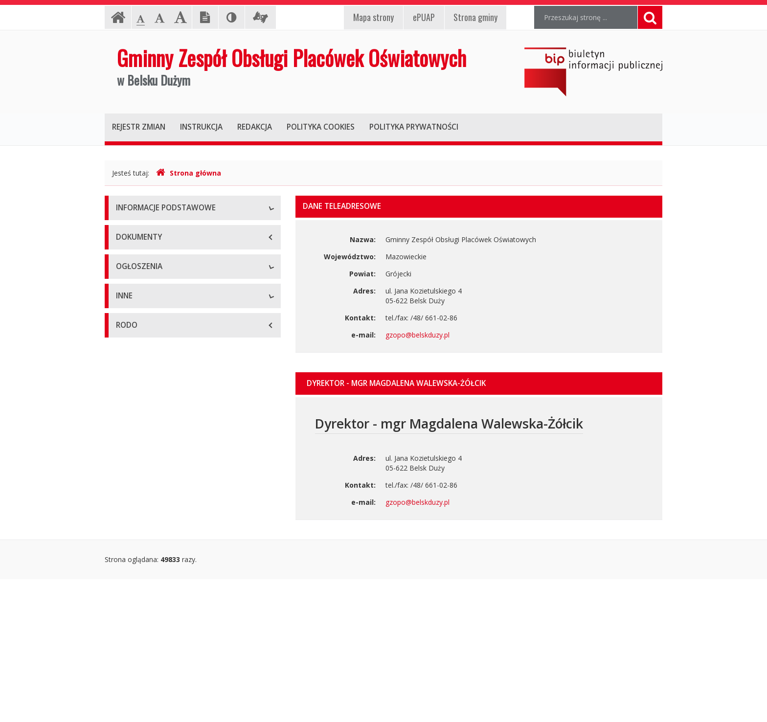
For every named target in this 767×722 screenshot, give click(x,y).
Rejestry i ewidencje (147, 605)
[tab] (478, 383)
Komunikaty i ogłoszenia (155, 488)
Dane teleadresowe (147, 231)
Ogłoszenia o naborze (151, 466)
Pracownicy (134, 297)
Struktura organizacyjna (153, 275)
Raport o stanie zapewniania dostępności (181, 363)
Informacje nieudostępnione (160, 539)
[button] (478, 383)
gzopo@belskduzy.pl (417, 334)
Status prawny (138, 253)
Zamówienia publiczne (151, 444)
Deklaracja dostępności (153, 341)
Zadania (128, 319)
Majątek (129, 561)
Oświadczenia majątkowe (156, 627)
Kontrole (129, 583)
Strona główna (188, 173)
